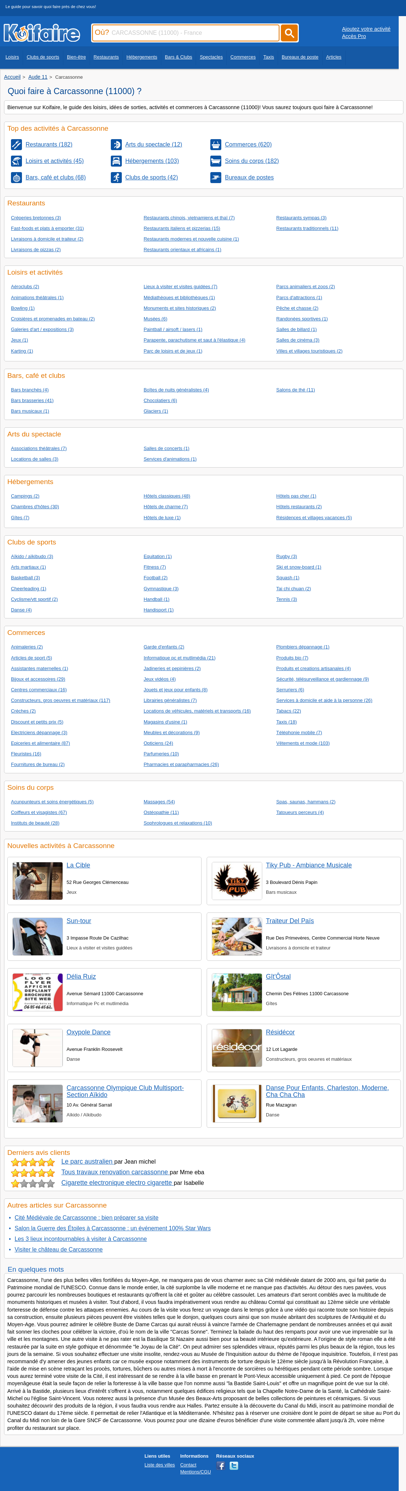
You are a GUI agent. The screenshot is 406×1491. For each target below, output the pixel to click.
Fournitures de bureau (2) (38, 764)
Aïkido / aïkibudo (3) (32, 556)
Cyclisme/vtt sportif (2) (34, 599)
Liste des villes (159, 1465)
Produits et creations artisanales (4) (313, 668)
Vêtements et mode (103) (303, 743)
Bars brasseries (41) (32, 400)
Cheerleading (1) (28, 588)
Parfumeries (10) (161, 753)
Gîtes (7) (20, 517)
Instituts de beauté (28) (35, 823)
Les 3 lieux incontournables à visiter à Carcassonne (81, 1239)
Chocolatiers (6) (160, 400)
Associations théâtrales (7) (39, 448)
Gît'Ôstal (278, 976)
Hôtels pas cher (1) (296, 496)
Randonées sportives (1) (302, 318)
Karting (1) (22, 351)
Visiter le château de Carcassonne (59, 1249)
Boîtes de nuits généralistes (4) (176, 390)
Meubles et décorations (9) (172, 732)
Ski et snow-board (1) (298, 567)
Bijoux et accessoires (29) (38, 679)
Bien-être (76, 57)
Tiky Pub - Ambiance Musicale (309, 865)
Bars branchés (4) (30, 390)
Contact (188, 1465)
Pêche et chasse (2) (297, 308)
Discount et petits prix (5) (37, 722)
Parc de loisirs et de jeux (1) (173, 351)
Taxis (268, 57)
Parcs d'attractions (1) (299, 297)
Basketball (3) (25, 577)
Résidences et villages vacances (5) (314, 517)
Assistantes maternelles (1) (39, 668)
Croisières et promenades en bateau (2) (53, 318)
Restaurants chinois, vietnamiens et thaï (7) (189, 217)
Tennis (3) (286, 599)
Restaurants (106, 57)
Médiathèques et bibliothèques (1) (179, 297)
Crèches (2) (23, 711)
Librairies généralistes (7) (170, 700)
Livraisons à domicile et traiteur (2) (47, 239)
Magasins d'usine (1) (165, 722)
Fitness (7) (155, 567)
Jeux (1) (19, 340)
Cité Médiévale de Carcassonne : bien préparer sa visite (86, 1218)
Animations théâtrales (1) (37, 297)
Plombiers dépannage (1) (302, 647)
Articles (334, 57)
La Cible (78, 865)
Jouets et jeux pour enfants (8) (176, 689)
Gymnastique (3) (161, 588)
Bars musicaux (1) (30, 411)
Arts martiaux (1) (28, 567)
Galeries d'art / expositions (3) (42, 329)
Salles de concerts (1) (166, 448)
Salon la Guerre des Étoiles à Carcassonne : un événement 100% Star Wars (113, 1228)
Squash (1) (287, 577)
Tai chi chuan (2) (293, 588)
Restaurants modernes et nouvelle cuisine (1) (191, 239)
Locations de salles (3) (35, 459)
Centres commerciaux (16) (39, 689)
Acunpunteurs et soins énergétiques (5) (52, 801)
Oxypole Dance (88, 1032)
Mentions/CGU (195, 1472)
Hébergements (142, 57)
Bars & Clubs (178, 57)
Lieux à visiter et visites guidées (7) (181, 286)
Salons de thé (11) (295, 390)
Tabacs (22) (288, 711)
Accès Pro (354, 36)
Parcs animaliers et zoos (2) (305, 286)
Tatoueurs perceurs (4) (300, 812)
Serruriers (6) (290, 689)
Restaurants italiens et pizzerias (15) (182, 228)
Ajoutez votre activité (366, 29)
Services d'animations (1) (170, 459)
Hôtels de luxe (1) (162, 517)
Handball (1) (157, 599)
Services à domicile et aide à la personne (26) (324, 700)
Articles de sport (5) (31, 658)
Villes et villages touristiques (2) (309, 351)
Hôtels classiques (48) (167, 496)
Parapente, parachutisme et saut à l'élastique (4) (194, 340)
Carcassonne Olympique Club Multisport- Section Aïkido (125, 1091)
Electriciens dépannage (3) (39, 732)
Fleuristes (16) (26, 753)
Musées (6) (156, 318)
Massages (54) (159, 801)
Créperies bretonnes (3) (36, 217)
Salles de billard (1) (296, 329)
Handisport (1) (159, 610)
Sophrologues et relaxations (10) (178, 823)
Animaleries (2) (27, 647)
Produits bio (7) (292, 658)
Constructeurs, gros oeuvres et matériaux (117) (60, 700)
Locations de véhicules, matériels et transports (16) (197, 711)
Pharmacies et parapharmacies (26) (181, 764)
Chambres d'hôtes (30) (35, 506)
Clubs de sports (43, 57)
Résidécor (280, 1032)
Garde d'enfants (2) (164, 647)
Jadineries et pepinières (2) (172, 668)
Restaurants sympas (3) (301, 217)
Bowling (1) (23, 308)
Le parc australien (87, 1161)
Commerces (243, 57)
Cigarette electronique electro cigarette (117, 1182)
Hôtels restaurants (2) (299, 506)
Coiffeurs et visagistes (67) (39, 812)
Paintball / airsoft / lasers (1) (173, 329)
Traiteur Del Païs (290, 921)
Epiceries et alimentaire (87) (40, 743)
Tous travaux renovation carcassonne (115, 1172)
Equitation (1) (158, 556)
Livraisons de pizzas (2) (36, 249)
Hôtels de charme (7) (166, 506)
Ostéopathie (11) (161, 812)
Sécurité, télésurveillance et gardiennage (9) (322, 679)
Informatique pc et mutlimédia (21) (180, 658)
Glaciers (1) (156, 411)
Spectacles (211, 57)
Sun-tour (79, 921)
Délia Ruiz (81, 976)
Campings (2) (25, 496)
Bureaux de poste (300, 57)
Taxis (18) (286, 722)
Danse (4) (21, 610)
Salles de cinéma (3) (297, 340)
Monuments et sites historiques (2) (180, 308)
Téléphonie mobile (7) (299, 732)
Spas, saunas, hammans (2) (305, 801)
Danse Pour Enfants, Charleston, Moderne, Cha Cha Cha (327, 1091)
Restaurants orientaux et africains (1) (182, 249)
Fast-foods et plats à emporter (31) (47, 228)
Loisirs (12, 57)
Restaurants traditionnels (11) (307, 228)
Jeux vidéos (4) (160, 679)
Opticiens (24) (158, 743)
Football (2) (156, 577)
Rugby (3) (286, 556)
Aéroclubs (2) (25, 286)
